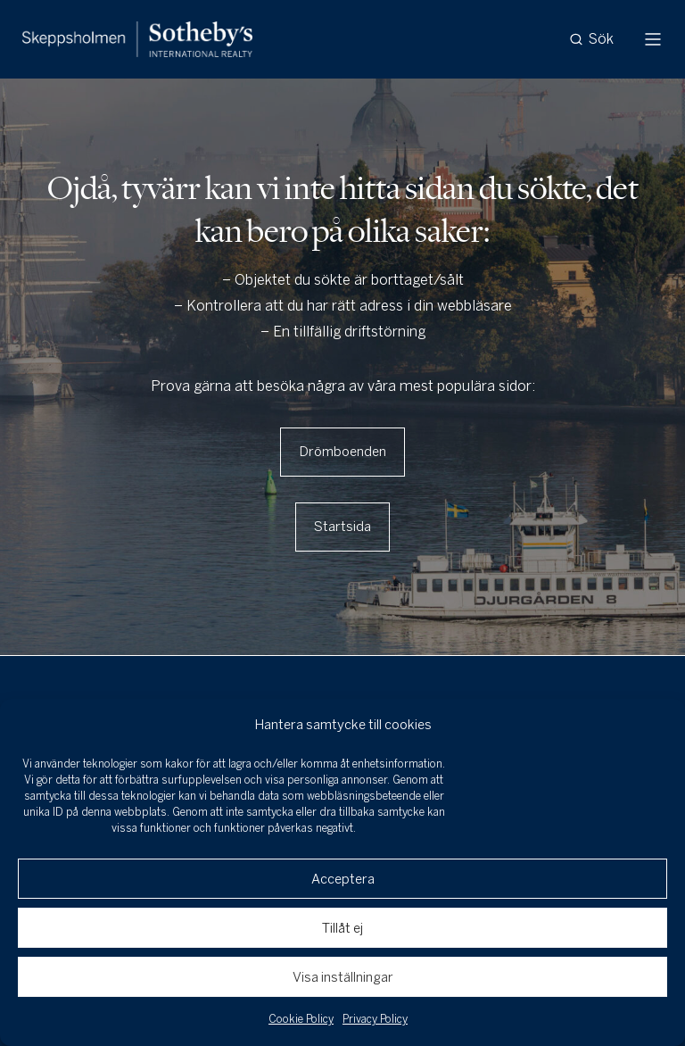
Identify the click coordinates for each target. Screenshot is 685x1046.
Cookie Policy (301, 1019)
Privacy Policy (375, 1019)
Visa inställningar (343, 977)
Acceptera (343, 879)
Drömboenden (342, 452)
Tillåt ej (342, 928)
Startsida (342, 527)
